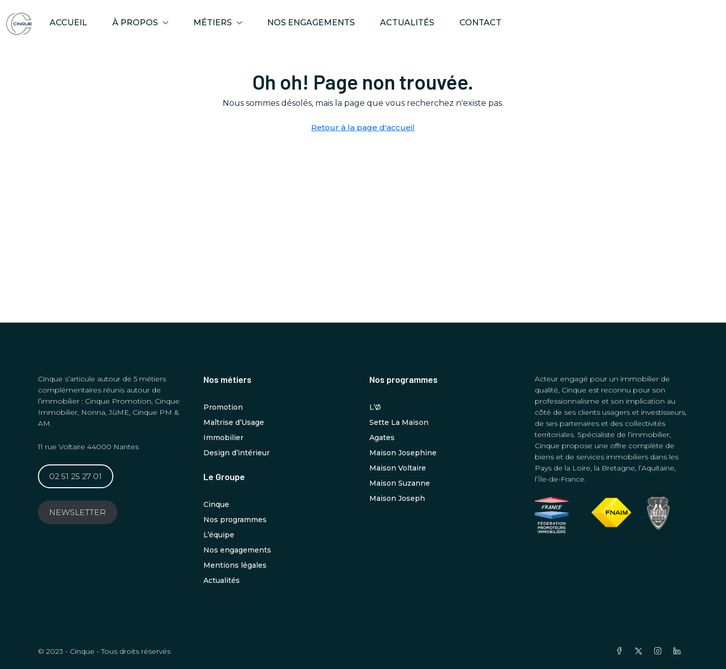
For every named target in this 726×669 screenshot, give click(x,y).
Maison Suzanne (399, 483)
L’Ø (375, 407)
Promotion (223, 407)
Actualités (407, 22)
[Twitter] (640, 651)
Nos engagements (311, 22)
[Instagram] (659, 651)
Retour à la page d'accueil (363, 127)
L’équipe (218, 534)
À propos (135, 22)
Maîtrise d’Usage (233, 422)
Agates (382, 437)
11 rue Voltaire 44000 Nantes (88, 446)
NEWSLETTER (77, 512)
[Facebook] (621, 651)
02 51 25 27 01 (75, 476)
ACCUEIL (68, 22)
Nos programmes (235, 519)
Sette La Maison (399, 422)
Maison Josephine (403, 452)
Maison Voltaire (397, 468)
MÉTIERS (212, 22)
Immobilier (223, 437)
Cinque (216, 504)
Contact (480, 22)
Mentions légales (235, 565)
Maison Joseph (397, 498)
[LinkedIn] (679, 651)
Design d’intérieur (236, 452)
